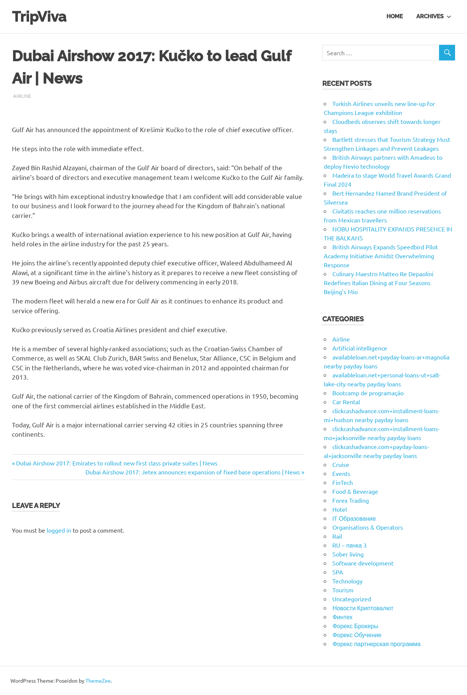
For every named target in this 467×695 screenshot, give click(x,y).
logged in (59, 530)
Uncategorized (351, 598)
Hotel (339, 509)
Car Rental (346, 401)
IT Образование (354, 518)
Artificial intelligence (359, 348)
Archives (433, 16)
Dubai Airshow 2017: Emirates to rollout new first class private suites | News (116, 463)
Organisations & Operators (367, 527)
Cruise (340, 464)
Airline (22, 96)
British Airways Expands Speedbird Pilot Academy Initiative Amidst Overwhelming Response (381, 255)
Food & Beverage (355, 491)
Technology (347, 581)
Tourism (343, 589)
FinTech (342, 482)
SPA (337, 572)
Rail (337, 536)
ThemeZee (98, 680)
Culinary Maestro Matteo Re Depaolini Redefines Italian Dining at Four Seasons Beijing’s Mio (378, 282)
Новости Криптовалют (362, 607)
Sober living (348, 554)
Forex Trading (350, 500)
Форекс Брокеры (355, 625)
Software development (363, 563)
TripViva (39, 16)
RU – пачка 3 (349, 545)
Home (394, 16)
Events (341, 473)
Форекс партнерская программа (376, 643)
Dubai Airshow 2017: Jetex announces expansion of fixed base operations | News (192, 472)
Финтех (342, 616)
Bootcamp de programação (368, 392)
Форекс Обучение (356, 634)
